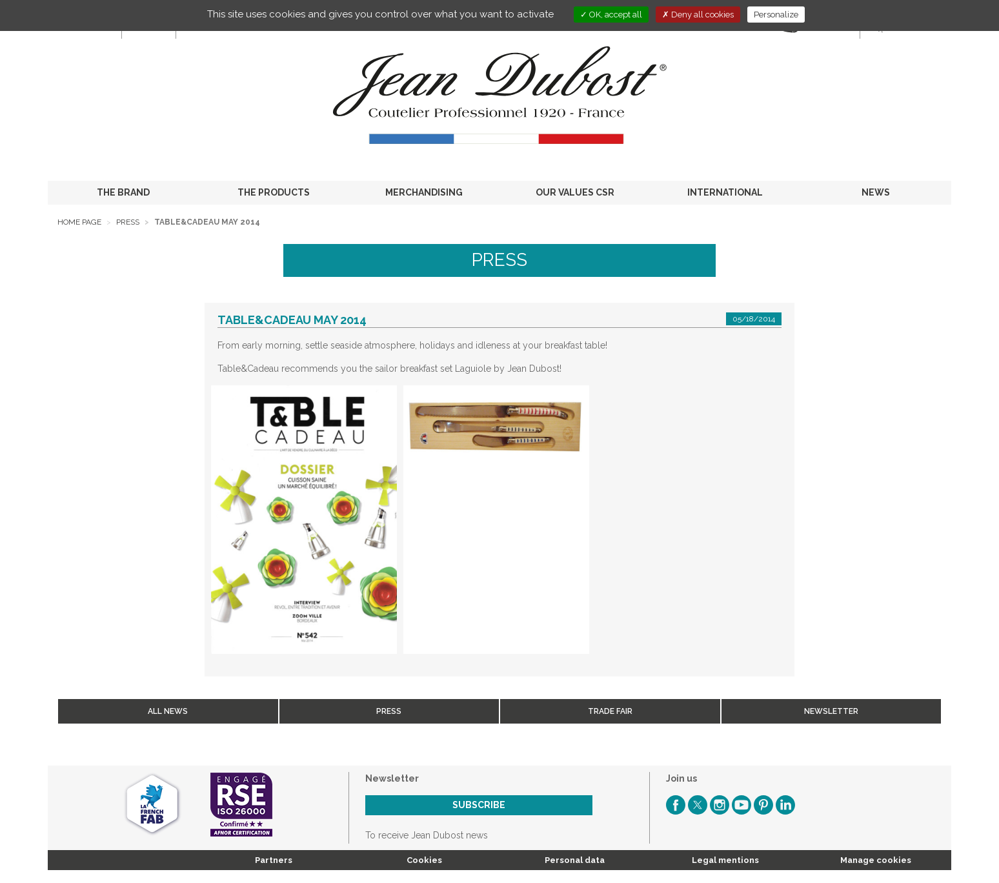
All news (168, 711)
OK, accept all (611, 14)
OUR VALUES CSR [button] (575, 192)
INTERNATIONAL (725, 192)
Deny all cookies (698, 14)
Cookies (424, 860)
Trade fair (610, 711)
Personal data (575, 860)
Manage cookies (875, 860)
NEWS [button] (876, 192)
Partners (273, 860)
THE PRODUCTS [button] (273, 192)
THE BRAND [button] (123, 192)
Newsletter (831, 711)
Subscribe (478, 805)
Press (127, 222)
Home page (79, 222)
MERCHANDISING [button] (424, 192)
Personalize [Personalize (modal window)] (776, 14)
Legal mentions (725, 860)
